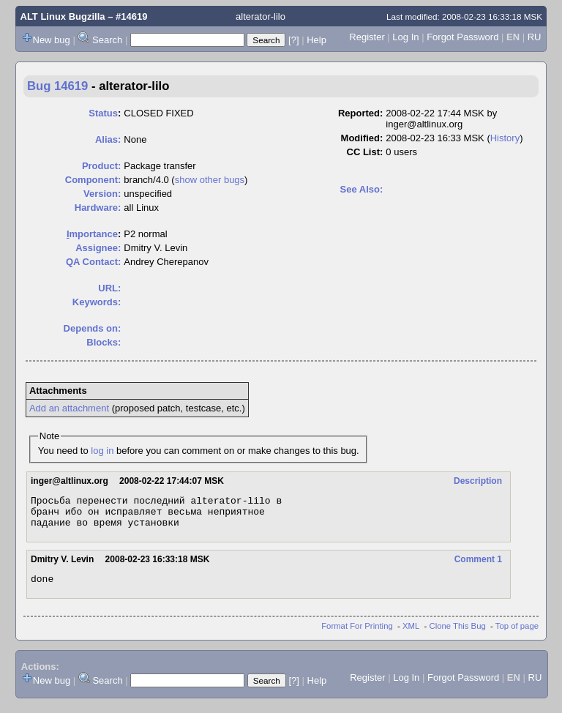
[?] (293, 39)
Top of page (517, 634)
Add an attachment (69, 408)
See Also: (361, 189)
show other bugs (209, 179)
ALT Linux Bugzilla (62, 16)
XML (410, 634)
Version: (102, 193)
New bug (51, 39)
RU (535, 36)
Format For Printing (357, 634)
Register (366, 36)
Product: (101, 165)
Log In (405, 36)
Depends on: (92, 328)
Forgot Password (462, 36)
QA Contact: (93, 261)
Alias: (108, 139)
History (505, 137)
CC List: (365, 151)
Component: (93, 179)
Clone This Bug (458, 634)
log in (102, 450)
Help (316, 39)
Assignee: (98, 247)
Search (107, 39)
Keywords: (96, 301)
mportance (92, 233)
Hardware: (98, 207)
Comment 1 (478, 566)
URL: (109, 288)
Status (103, 113)
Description (478, 481)
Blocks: (103, 342)
